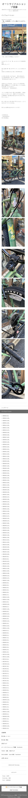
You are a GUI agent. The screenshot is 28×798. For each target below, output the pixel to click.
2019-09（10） (6, 604)
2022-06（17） (6, 525)
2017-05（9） (6, 671)
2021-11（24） (6, 542)
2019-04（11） (6, 616)
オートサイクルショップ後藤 (10, 795)
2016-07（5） (6, 694)
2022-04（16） (6, 530)
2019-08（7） (6, 606)
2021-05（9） (6, 556)
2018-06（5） (6, 640)
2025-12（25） (6, 425)
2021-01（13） (6, 566)
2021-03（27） (6, 561)
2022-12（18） (6, 511)
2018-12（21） (6, 625)
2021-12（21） (6, 539)
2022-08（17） (6, 520)
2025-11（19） (6, 427)
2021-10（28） (6, 544)
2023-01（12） (6, 508)
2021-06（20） (6, 554)
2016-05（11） (6, 699)
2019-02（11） (6, 620)
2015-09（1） (6, 713)
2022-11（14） (6, 513)
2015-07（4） (6, 718)
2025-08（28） (6, 434)
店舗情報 (3, 732)
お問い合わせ (4, 758)
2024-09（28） (6, 461)
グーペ (15, 796)
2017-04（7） (6, 673)
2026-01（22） (6, 422)
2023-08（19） (6, 492)
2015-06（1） (6, 721)
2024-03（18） (6, 475)
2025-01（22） (6, 451)
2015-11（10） (6, 711)
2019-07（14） (6, 609)
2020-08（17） (6, 577)
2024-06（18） (6, 468)
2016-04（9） (6, 702)
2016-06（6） (6, 697)
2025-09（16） (6, 432)
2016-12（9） (6, 682)
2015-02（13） (6, 725)
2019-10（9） (6, 601)
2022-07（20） (6, 523)
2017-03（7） (6, 675)
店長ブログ (4, 743)
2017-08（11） (6, 663)
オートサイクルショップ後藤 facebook (11, 747)
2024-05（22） (6, 470)
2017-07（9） (6, 666)
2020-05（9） (6, 585)
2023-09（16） (6, 489)
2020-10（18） (6, 573)
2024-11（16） (6, 456)
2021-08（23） (6, 549)
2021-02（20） (6, 563)
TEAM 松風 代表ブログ (8, 750)
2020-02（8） (6, 592)
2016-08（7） (6, 692)
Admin (18, 796)
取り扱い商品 (4, 740)
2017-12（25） (6, 654)
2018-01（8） (6, 651)
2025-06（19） (6, 439)
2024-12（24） (6, 453)
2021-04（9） (6, 558)
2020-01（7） (6, 594)
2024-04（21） (6, 473)
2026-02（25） (6, 420)
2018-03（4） (6, 647)
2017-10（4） (6, 659)
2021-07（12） (6, 551)
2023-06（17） (6, 496)
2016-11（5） (6, 685)
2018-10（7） (6, 630)
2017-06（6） (6, 668)
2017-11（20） (6, 656)
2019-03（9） (6, 618)
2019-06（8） (6, 611)
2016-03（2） (6, 704)
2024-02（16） (6, 477)
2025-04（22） (6, 444)
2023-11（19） (6, 484)
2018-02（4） (6, 649)
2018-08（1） (6, 635)
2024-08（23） (6, 463)
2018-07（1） (6, 637)
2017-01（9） (6, 680)
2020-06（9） (6, 582)
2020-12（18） (6, 568)
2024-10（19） (6, 458)
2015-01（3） (6, 728)
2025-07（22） (6, 437)
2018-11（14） (6, 628)
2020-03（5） (6, 589)
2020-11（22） (6, 570)
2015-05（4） (6, 723)
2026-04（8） (6, 415)
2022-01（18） (6, 537)
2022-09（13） (6, 518)
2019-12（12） (6, 597)
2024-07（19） (6, 465)
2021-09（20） (6, 546)
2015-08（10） (6, 716)
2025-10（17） (6, 430)
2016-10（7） (6, 687)
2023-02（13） (6, 506)
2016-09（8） (6, 690)
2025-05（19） (6, 442)
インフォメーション (6, 411)
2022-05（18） (6, 527)
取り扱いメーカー (5, 736)
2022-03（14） (6, 532)
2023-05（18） (6, 499)
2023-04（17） (6, 501)
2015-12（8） (6, 709)
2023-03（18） (6, 504)
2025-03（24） (6, 446)
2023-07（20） (6, 494)
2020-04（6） (6, 587)
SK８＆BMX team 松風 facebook (11, 754)
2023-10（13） (6, 487)
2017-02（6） (6, 678)
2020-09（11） (6, 575)
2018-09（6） (6, 632)
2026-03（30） (6, 418)
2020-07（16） (6, 580)
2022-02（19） (6, 535)
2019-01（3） (6, 623)
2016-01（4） (6, 706)
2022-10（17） (6, 515)
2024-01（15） (6, 480)
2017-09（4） (6, 661)
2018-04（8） (6, 644)
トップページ (4, 407)
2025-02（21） (6, 449)
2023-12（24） (6, 482)
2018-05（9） (6, 642)
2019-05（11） (6, 613)
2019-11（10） (6, 599)
